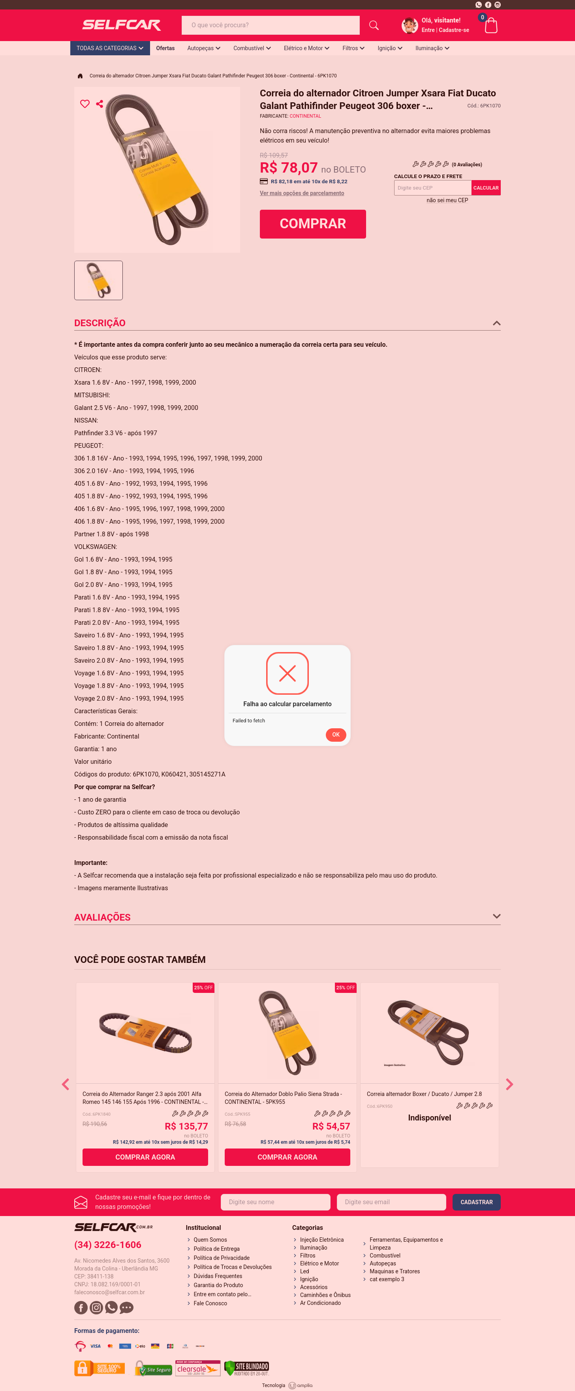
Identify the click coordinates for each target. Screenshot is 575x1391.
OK (336, 734)
